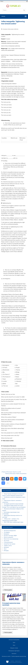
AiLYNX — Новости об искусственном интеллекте (15, 662)
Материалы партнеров (14, 650)
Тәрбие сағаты (8, 545)
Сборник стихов (14, 648)
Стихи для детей (8, 542)
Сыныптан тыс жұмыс (9, 544)
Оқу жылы (6, 540)
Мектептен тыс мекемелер (11, 539)
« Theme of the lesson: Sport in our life (11, 472)
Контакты (14, 653)
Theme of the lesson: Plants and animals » (16, 473)
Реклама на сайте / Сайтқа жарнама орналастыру (14, 656)
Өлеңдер (6, 550)
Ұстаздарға (7, 532)
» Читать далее (7, 590)
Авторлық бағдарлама (10, 530)
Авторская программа (14, 639)
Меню (2, 1)
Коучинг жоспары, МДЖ (10, 535)
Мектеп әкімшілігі (8, 537)
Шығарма (6, 547)
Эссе (5, 549)
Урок (14, 642)
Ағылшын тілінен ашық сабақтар (10, 29)
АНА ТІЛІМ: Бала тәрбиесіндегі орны (13, 522)
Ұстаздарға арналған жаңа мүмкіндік (13, 504)
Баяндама (6, 534)
